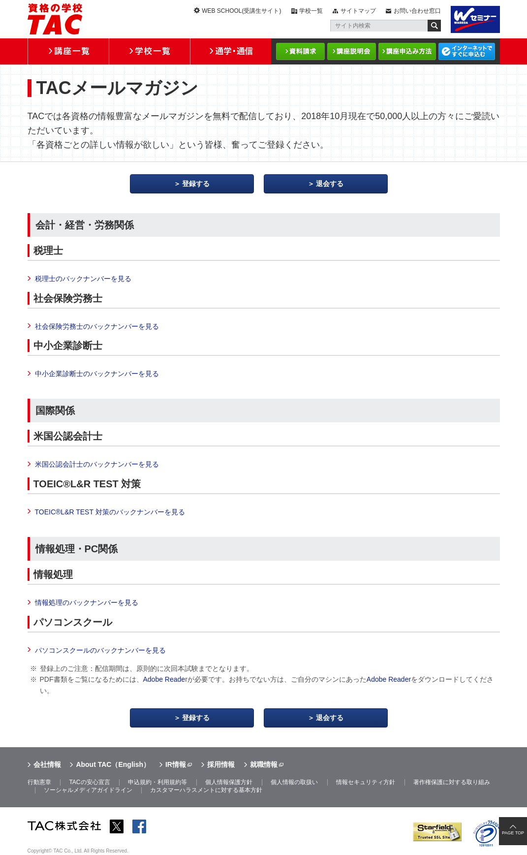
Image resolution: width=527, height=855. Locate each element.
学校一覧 (311, 10)
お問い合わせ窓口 (417, 10)
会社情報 (47, 764)
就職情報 (264, 764)
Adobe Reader (389, 679)
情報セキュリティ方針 (365, 782)
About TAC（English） (113, 764)
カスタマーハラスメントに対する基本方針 (206, 790)
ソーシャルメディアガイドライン (88, 790)
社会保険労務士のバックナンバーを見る (97, 326)
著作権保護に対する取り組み (451, 782)
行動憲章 (39, 782)
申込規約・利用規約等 (157, 782)
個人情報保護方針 (228, 782)
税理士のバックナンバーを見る (83, 279)
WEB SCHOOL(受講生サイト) (241, 10)
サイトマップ (358, 10)
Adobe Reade (164, 679)
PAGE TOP (513, 832)
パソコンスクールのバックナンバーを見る (100, 650)
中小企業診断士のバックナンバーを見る (97, 374)
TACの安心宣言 (89, 782)
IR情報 (175, 764)
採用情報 (221, 764)
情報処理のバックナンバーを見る (86, 602)
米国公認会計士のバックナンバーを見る (97, 464)
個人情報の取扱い (294, 782)
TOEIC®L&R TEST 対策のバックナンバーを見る (110, 512)
